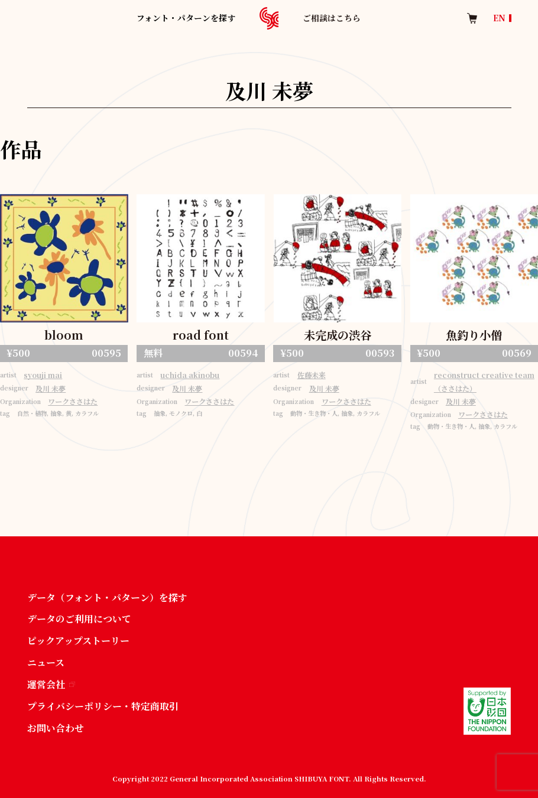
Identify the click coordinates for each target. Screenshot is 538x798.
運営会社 (51, 684)
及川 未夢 (50, 388)
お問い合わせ (55, 728)
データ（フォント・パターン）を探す (107, 597)
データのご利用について (79, 619)
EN (499, 18)
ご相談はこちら (332, 18)
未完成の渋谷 (337, 335)
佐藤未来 (311, 375)
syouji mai (43, 375)
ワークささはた (73, 401)
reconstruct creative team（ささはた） (484, 381)
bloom (63, 335)
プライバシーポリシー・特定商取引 (103, 706)
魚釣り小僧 (474, 335)
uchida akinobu (189, 375)
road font (201, 335)
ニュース (45, 662)
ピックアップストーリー (78, 640)
